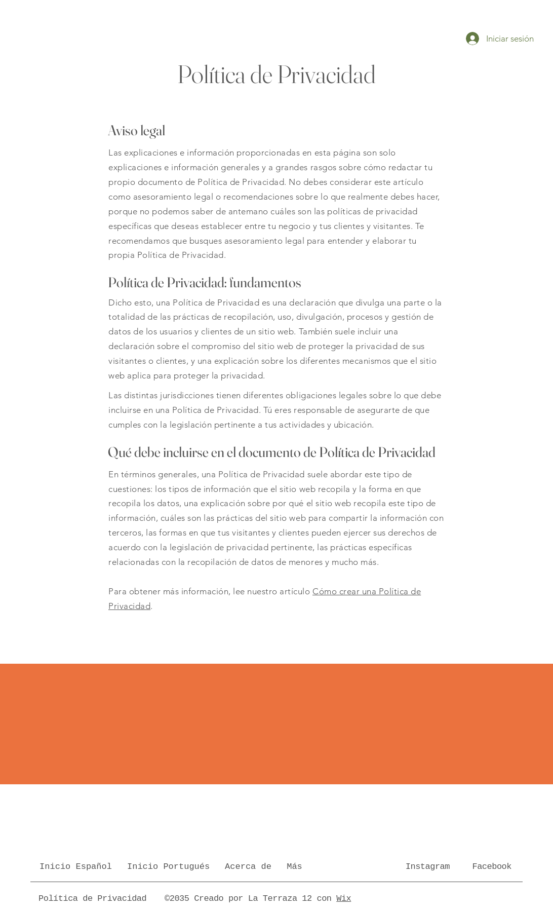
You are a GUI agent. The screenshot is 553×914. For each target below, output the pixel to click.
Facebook (491, 866)
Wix (343, 898)
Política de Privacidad (92, 898)
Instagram (428, 866)
